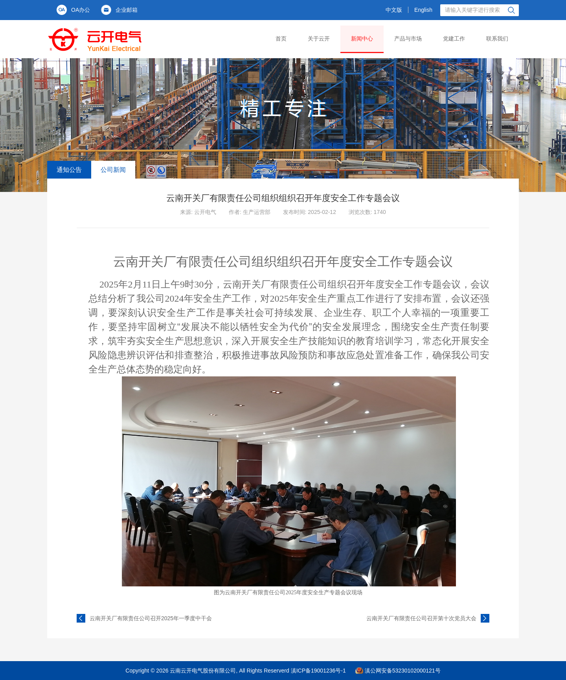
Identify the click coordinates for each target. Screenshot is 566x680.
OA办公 (80, 10)
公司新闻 (113, 169)
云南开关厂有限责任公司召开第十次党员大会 (421, 618)
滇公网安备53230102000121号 (403, 670)
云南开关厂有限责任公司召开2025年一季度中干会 (151, 618)
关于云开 (319, 38)
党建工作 (454, 38)
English (423, 10)
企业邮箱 (127, 10)
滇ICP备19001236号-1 (318, 670)
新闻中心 (362, 38)
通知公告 (69, 169)
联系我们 (497, 38)
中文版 (394, 10)
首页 (281, 38)
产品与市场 (408, 38)
